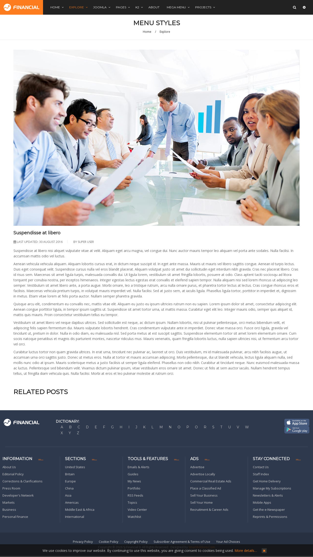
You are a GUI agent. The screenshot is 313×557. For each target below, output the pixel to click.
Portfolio (134, 488)
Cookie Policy (108, 541)
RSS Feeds (135, 495)
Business (9, 509)
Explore (165, 32)
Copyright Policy (136, 541)
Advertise (197, 467)
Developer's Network (18, 495)
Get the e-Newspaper (269, 509)
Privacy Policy (83, 541)
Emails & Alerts (138, 467)
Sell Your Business (204, 495)
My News (134, 481)
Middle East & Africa (79, 509)
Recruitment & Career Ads (209, 509)
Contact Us (261, 467)
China (69, 488)
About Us (9, 467)
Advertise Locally (202, 474)
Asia (68, 495)
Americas (72, 502)
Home (147, 32)
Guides (133, 474)
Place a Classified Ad (205, 488)
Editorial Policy (13, 474)
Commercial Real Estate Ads (210, 481)
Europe (70, 481)
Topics (132, 502)
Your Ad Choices (228, 541)
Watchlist (134, 516)
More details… (246, 550)
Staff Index (261, 474)
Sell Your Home (201, 502)
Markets (8, 502)
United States (75, 467)
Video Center (137, 509)
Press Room (11, 488)
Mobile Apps (262, 502)
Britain (70, 474)
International (74, 516)
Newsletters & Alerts (268, 495)
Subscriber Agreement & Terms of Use (182, 541)
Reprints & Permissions (270, 516)
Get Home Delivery (267, 481)
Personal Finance (15, 516)
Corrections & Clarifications (22, 481)
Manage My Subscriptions (272, 488)
